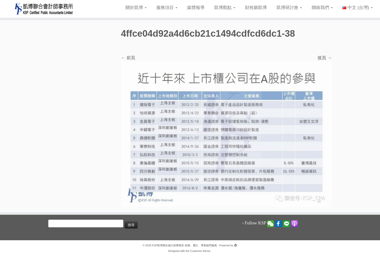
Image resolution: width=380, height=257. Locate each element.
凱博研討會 (289, 7)
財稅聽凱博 (256, 7)
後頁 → (324, 57)
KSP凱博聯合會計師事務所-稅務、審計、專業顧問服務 (184, 245)
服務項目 (166, 7)
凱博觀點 (224, 7)
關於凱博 (136, 7)
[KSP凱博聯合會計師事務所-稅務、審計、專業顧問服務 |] (44, 8)
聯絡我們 (322, 7)
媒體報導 (196, 7)
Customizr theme (200, 250)
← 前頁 (128, 57)
